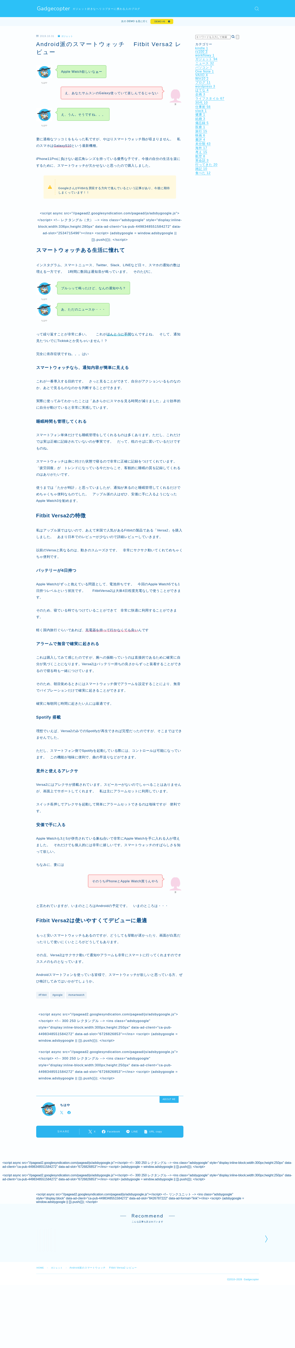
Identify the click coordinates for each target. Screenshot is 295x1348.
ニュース (204, 64)
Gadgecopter (54, 9)
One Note (204, 72)
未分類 (203, 144)
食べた (203, 174)
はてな (202, 91)
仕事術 (203, 107)
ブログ (203, 83)
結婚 (200, 119)
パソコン (203, 68)
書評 (200, 140)
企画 (200, 95)
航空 (200, 157)
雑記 (201, 169)
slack (201, 111)
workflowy (205, 56)
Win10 (202, 79)
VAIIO (201, 76)
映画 (200, 136)
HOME (41, 1344)
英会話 (202, 161)
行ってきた (206, 165)
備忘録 (202, 124)
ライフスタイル (209, 99)
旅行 (201, 132)
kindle (201, 49)
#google (58, 996)
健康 (200, 115)
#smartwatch (76, 996)
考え (201, 153)
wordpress (205, 87)
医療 (200, 128)
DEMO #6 (159, 22)
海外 (201, 149)
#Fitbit (43, 996)
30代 (201, 103)
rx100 (201, 52)
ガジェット (66, 37)
